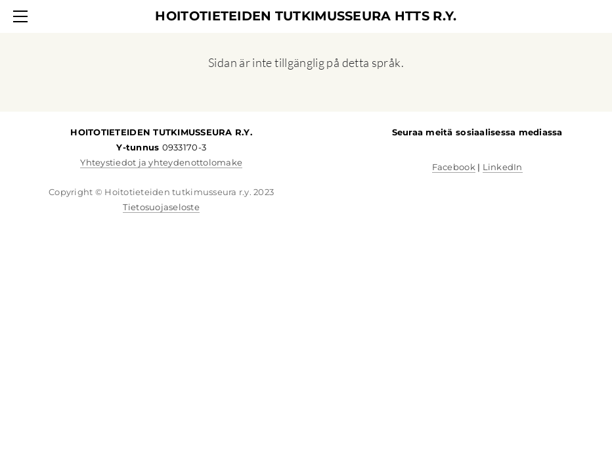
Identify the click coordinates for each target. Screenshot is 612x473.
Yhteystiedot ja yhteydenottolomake (161, 162)
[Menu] (23, 16)
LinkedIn (503, 167)
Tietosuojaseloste (161, 207)
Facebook (453, 167)
